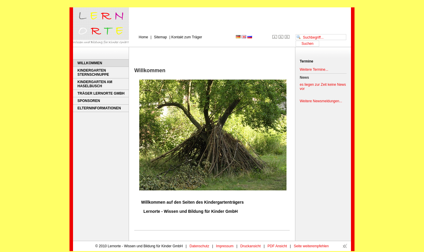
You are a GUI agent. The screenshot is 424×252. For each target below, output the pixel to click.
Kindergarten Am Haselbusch (94, 84)
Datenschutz (199, 246)
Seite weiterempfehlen (311, 246)
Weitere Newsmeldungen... (321, 101)
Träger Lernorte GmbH (101, 93)
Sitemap (160, 37)
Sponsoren (88, 101)
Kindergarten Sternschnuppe (93, 72)
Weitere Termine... (314, 69)
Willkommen (89, 63)
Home (143, 37)
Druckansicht (250, 246)
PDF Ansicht (277, 246)
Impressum (224, 246)
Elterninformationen (99, 108)
